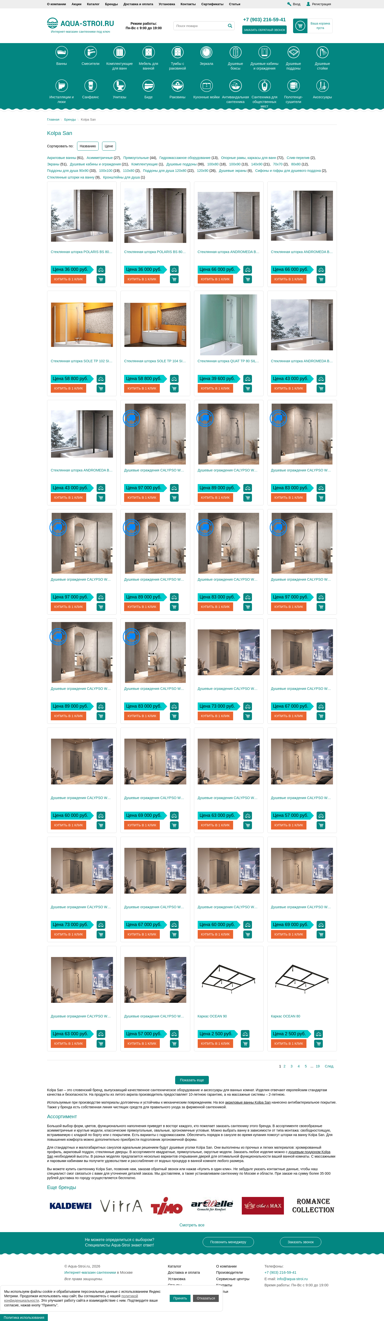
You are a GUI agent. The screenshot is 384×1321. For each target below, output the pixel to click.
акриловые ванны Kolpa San (248, 1102)
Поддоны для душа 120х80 (164, 171)
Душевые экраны (233, 171)
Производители (229, 1272)
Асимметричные (100, 158)
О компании (56, 4)
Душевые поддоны (181, 164)
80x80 (296, 164)
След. (329, 1066)
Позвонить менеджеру (228, 1242)
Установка (167, 4)
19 (318, 1066)
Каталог (93, 4)
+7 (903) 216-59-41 (264, 19)
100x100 (105, 171)
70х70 (277, 164)
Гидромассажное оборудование (185, 158)
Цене (109, 146)
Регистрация (321, 4)
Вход (296, 4)
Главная (53, 119)
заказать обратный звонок (264, 29)
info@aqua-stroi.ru (292, 1279)
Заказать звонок (301, 1242)
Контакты (188, 4)
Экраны (53, 164)
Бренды (111, 4)
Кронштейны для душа (121, 177)
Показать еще (192, 1080)
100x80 (213, 164)
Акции (77, 4)
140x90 (257, 164)
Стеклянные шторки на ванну (70, 177)
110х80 (128, 171)
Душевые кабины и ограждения (95, 164)
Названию (88, 146)
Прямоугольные (136, 158)
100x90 (235, 164)
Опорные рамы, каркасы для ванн (248, 158)
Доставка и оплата (138, 4)
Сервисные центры (232, 1279)
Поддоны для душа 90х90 (67, 171)
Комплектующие (144, 164)
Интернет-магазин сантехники (90, 1272)
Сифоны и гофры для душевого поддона (288, 171)
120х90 (202, 171)
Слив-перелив (298, 158)
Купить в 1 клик (69, 279)
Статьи (234, 4)
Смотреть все (191, 1225)
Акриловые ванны (61, 158)
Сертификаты (212, 4)
